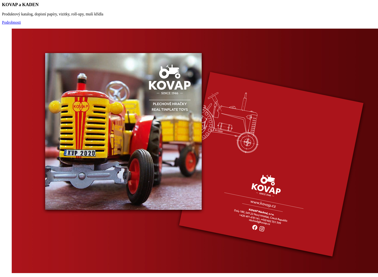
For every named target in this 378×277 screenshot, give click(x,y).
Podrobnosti (11, 22)
